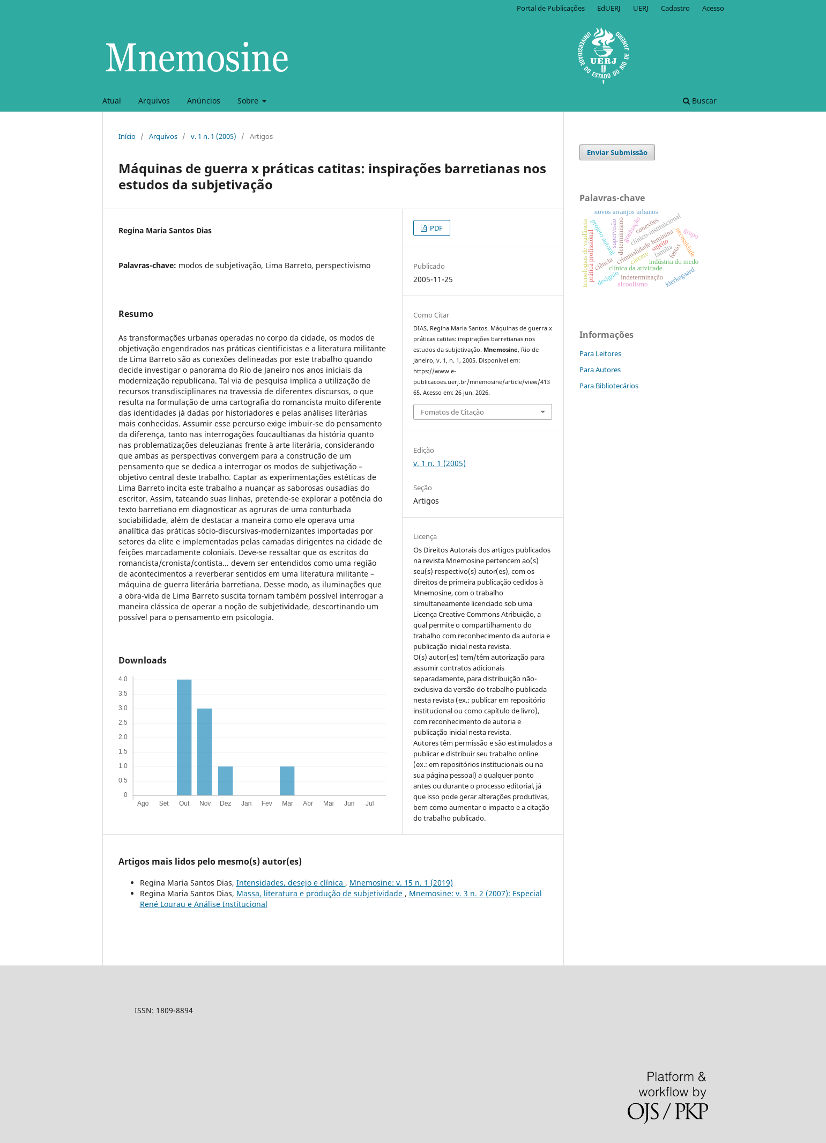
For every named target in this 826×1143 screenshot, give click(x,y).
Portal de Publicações (551, 8)
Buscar (700, 100)
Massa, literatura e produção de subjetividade (320, 893)
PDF (435, 228)
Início (127, 136)
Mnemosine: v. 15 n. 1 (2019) (401, 882)
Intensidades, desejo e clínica (290, 882)
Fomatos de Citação (452, 412)
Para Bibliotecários (608, 385)
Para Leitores (600, 353)
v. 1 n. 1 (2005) (213, 136)
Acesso (713, 8)
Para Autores (600, 369)
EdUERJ (609, 8)
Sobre (249, 100)
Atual (111, 100)
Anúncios (203, 100)
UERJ (641, 8)
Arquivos (154, 100)
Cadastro (675, 8)
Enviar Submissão (617, 152)
